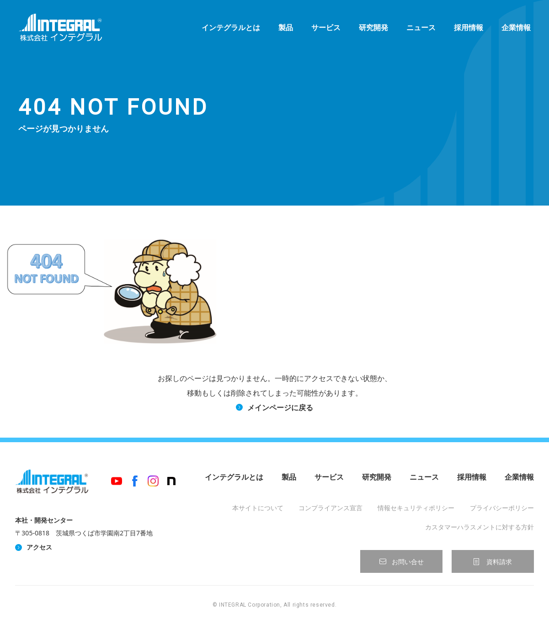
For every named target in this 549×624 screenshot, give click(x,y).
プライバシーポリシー (502, 507)
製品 (285, 27)
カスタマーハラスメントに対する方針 (479, 527)
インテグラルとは (231, 27)
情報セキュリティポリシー (416, 507)
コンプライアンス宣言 (330, 507)
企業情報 (516, 27)
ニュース (421, 27)
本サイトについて (257, 507)
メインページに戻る (280, 407)
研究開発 (373, 27)
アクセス (39, 547)
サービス (326, 27)
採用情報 (468, 27)
